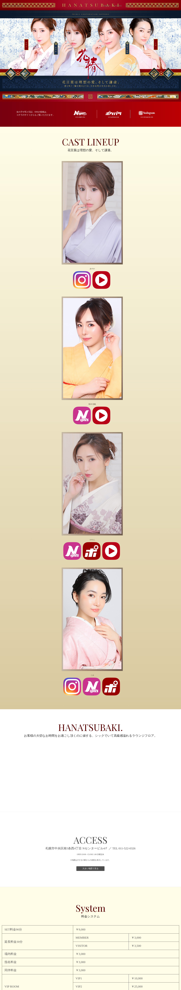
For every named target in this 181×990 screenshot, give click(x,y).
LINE (176, 6)
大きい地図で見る (90, 868)
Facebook (165, 6)
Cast (139, 5)
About (107, 5)
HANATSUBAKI (12, 5)
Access (118, 5)
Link (158, 5)
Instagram (170, 6)
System (129, 5)
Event (149, 5)
